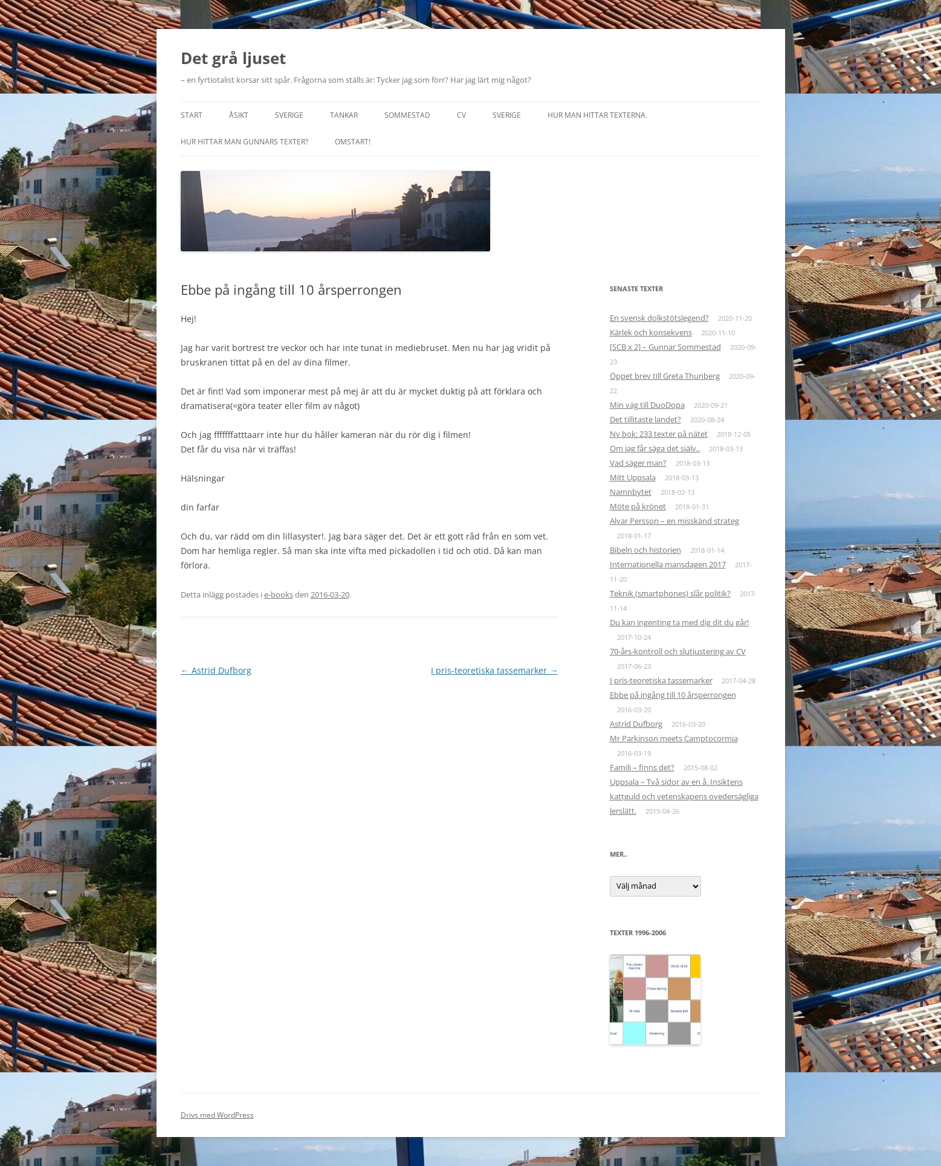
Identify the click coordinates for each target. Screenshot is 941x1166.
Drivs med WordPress (217, 1115)
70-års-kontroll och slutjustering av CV (678, 651)
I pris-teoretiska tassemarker (494, 670)
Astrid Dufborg (216, 670)
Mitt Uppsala (633, 477)
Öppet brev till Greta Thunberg (665, 375)
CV (461, 115)
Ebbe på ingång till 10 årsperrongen (673, 694)
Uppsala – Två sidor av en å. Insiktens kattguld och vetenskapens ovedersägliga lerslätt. (684, 796)
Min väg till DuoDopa (647, 404)
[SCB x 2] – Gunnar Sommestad (665, 346)
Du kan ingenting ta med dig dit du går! (679, 622)
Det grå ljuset (233, 58)
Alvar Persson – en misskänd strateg (674, 520)
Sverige (289, 115)
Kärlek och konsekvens (651, 332)
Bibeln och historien (645, 549)
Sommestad (407, 115)
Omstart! (352, 142)
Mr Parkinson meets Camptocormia (674, 738)
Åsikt (238, 115)
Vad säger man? (638, 462)
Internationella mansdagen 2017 (668, 564)
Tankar (344, 115)
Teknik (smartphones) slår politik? (670, 593)
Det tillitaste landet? (645, 419)
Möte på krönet (638, 506)
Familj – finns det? (642, 767)
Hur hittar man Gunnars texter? (244, 142)
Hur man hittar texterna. (597, 115)
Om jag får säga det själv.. (655, 448)
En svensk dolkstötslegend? (659, 317)
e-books (278, 594)
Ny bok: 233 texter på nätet (659, 433)
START (191, 115)
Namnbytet (631, 491)
